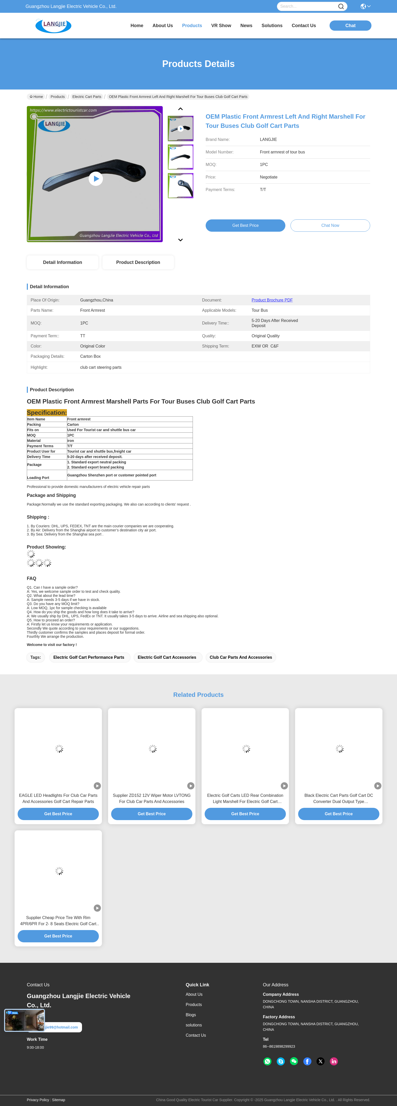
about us (163, 25)
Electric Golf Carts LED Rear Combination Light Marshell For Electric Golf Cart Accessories (245, 799)
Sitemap (58, 1100)
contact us (304, 25)
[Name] (341, 6)
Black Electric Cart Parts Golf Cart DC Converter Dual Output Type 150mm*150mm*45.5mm (339, 799)
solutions (272, 25)
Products (58, 97)
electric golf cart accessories (167, 657)
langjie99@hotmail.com (54, 1027)
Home (137, 25)
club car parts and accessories (241, 657)
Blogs (191, 1015)
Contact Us (196, 1035)
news (246, 25)
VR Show (221, 25)
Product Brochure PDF (272, 300)
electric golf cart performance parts (88, 657)
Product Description (138, 262)
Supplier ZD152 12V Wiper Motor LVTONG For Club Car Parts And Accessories (152, 798)
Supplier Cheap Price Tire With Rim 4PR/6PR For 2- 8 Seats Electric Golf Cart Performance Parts (58, 921)
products (192, 25)
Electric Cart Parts (87, 97)
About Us (194, 994)
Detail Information (62, 262)
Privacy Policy (38, 1100)
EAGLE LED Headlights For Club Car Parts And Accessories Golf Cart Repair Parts (58, 798)
